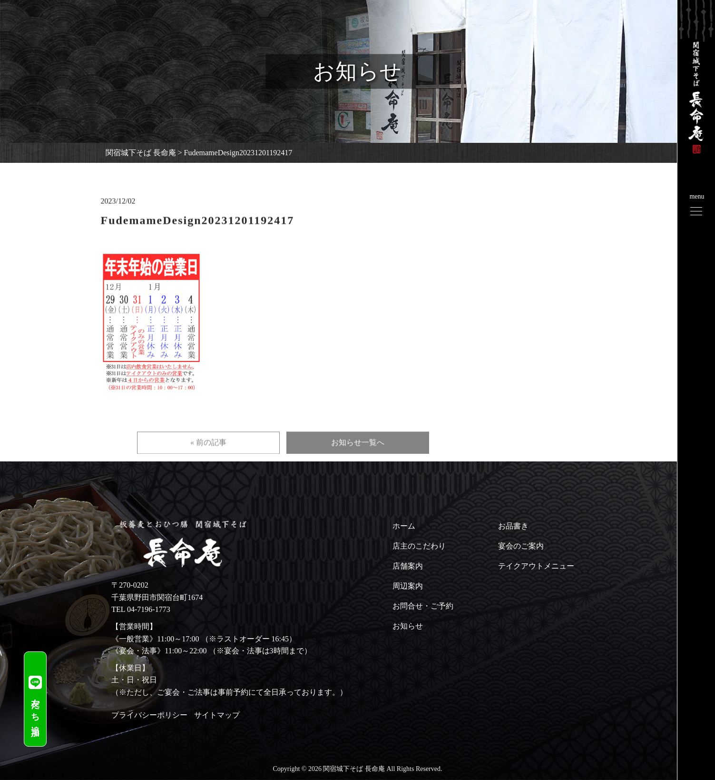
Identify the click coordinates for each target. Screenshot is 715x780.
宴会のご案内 (521, 546)
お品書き (513, 526)
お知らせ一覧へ (357, 456)
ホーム (403, 526)
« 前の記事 (208, 456)
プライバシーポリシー (149, 715)
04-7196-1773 (148, 609)
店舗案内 (407, 566)
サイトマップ (217, 715)
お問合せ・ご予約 (422, 606)
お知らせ (407, 626)
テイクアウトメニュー (536, 566)
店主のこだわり (419, 546)
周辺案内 (407, 586)
